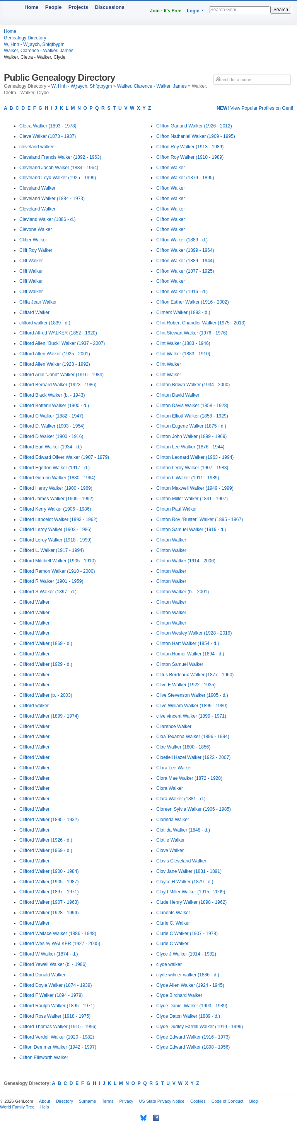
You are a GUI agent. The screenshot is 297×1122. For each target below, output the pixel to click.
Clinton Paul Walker (176, 509)
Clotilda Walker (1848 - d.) (183, 830)
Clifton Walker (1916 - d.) (182, 291)
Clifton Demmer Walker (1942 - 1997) (57, 1047)
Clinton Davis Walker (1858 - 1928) (192, 405)
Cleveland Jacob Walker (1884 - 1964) (58, 167)
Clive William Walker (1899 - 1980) (191, 705)
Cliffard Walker (34, 312)
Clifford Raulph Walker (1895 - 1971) (57, 1005)
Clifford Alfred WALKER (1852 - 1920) (58, 333)
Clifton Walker (170, 167)
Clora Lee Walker (174, 768)
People (53, 7)
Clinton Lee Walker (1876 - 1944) (190, 447)
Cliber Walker (33, 240)
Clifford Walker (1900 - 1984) (49, 871)
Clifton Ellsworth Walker (43, 1057)
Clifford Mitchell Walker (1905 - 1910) (57, 561)
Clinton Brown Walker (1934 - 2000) (193, 384)
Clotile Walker (170, 840)
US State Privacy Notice (161, 1101)
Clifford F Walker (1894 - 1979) (51, 995)
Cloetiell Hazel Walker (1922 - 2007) (193, 757)
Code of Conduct (228, 1101)
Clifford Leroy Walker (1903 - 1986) (55, 529)
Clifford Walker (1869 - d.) (45, 643)
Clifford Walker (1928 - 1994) (49, 912)
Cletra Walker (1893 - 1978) (48, 126)
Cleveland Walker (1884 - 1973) (52, 198)
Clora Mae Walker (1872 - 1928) (189, 778)
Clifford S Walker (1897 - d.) (48, 591)
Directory (64, 1101)
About (44, 1101)
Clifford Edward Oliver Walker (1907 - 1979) (64, 457)
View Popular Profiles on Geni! (255, 108)
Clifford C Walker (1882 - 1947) (51, 416)
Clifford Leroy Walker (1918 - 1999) (55, 540)
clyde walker (169, 964)
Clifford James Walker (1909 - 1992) (56, 498)
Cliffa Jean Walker (38, 302)
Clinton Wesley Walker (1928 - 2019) (194, 633)
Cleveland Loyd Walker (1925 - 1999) (57, 177)
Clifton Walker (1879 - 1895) (185, 177)
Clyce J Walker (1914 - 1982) (186, 954)
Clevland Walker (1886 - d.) (47, 219)
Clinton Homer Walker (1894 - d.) (190, 654)
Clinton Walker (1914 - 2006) (185, 561)
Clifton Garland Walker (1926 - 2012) (194, 126)
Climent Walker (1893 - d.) (183, 312)
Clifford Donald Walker (42, 975)
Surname (87, 1101)
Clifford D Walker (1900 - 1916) (51, 436)
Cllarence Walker (173, 726)
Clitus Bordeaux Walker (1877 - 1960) (195, 674)
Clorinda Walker (172, 819)
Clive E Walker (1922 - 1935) (186, 684)
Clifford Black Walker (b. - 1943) (52, 395)
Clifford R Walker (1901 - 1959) (51, 581)
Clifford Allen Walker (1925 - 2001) (54, 353)
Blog (253, 1101)
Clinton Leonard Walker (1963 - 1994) (195, 457)
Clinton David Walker (178, 395)
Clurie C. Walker (173, 923)
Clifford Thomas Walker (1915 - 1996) (58, 1026)
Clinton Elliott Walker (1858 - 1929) (192, 416)
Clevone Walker (35, 229)
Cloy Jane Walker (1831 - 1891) (189, 871)
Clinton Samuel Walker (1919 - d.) (191, 529)
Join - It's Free (165, 11)
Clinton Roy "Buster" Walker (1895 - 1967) (199, 519)
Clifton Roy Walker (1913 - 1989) (190, 146)
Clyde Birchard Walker (179, 995)
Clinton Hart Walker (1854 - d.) (187, 643)
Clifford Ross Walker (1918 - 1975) (54, 1016)
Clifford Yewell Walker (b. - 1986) (53, 964)
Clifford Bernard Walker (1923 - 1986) (57, 384)
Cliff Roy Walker (35, 250)
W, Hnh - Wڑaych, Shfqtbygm (34, 44)
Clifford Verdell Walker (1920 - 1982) (56, 1037)
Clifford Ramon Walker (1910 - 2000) (57, 571)
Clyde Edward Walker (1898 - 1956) (193, 1047)
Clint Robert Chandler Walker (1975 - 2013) (201, 323)
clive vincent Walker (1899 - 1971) (191, 716)
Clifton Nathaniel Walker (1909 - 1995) (195, 136)
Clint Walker (168, 364)
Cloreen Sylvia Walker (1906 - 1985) (193, 809)
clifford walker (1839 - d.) (44, 323)
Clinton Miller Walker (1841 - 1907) (192, 498)
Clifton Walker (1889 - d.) (182, 240)
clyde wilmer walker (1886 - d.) (187, 975)
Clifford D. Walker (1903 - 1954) (52, 426)
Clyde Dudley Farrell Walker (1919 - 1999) (199, 1026)
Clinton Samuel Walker (179, 664)
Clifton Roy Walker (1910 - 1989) (190, 157)
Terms (107, 1101)
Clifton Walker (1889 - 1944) (185, 260)
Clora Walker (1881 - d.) (181, 798)
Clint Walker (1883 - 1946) (183, 343)
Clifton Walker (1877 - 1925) (185, 271)
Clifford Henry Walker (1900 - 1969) (55, 488)
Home (31, 7)
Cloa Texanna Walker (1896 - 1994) (192, 736)
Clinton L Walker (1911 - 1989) (187, 477)
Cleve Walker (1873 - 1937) (47, 136)
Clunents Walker (173, 912)
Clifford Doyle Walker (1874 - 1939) (55, 985)
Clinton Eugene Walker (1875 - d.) (191, 426)
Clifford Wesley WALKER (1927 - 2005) (59, 943)
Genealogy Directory (25, 38)
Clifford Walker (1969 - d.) (45, 850)
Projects (78, 7)
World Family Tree (17, 1107)
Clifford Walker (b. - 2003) (45, 695)
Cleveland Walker (37, 188)
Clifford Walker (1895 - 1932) (49, 819)
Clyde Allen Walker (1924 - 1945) (190, 985)
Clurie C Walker (172, 943)
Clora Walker (169, 788)
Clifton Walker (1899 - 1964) (185, 250)
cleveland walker (36, 146)
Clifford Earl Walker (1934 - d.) (50, 447)
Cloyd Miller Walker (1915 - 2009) (190, 892)
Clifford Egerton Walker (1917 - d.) (54, 467)
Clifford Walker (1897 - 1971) (49, 892)
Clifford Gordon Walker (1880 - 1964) (57, 477)
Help (44, 1107)
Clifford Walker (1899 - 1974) (49, 716)
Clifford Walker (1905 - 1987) (49, 881)
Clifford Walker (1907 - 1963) (49, 902)
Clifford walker (34, 705)
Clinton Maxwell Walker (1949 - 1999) (195, 488)
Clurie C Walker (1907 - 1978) (187, 933)
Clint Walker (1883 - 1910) (183, 353)
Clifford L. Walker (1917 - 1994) (51, 550)
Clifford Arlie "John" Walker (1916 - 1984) (61, 374)
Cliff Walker (31, 260)
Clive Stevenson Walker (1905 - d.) (192, 695)
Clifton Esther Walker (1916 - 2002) (192, 302)
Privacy (126, 1101)
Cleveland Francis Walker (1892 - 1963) (60, 157)
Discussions (110, 7)
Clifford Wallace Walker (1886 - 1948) (57, 933)
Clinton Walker (171, 540)
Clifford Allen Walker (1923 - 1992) (54, 364)
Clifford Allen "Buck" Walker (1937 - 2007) (62, 343)
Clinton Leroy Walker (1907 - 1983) (192, 467)
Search (280, 9)
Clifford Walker (34, 602)
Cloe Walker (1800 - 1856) (183, 747)
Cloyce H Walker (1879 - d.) (184, 881)
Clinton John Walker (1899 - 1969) (191, 436)
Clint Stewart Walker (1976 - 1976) (191, 333)
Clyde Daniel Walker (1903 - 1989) (191, 1005)
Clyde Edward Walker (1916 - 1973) (193, 1037)
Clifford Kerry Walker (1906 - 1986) (55, 509)
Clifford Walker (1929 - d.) (45, 664)
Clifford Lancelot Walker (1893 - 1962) (58, 519)
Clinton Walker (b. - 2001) (182, 591)
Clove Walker (170, 850)
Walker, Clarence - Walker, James (38, 50)
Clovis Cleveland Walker (181, 861)
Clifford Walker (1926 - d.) (45, 840)
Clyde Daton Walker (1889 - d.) (188, 1016)
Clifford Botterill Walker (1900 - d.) (54, 405)
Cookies (198, 1101)
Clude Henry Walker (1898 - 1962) (191, 902)
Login (193, 11)
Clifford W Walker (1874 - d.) (48, 954)
